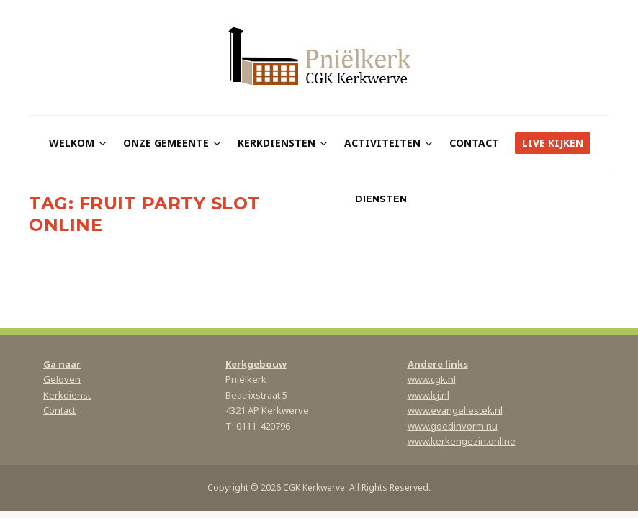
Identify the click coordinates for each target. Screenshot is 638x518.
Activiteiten (382, 143)
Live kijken (552, 143)
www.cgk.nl (432, 379)
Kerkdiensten (276, 143)
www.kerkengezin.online (462, 441)
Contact (474, 143)
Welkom (71, 143)
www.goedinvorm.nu (453, 425)
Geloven (62, 379)
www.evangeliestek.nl (455, 410)
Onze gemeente (166, 143)
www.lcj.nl (428, 394)
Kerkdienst (67, 394)
